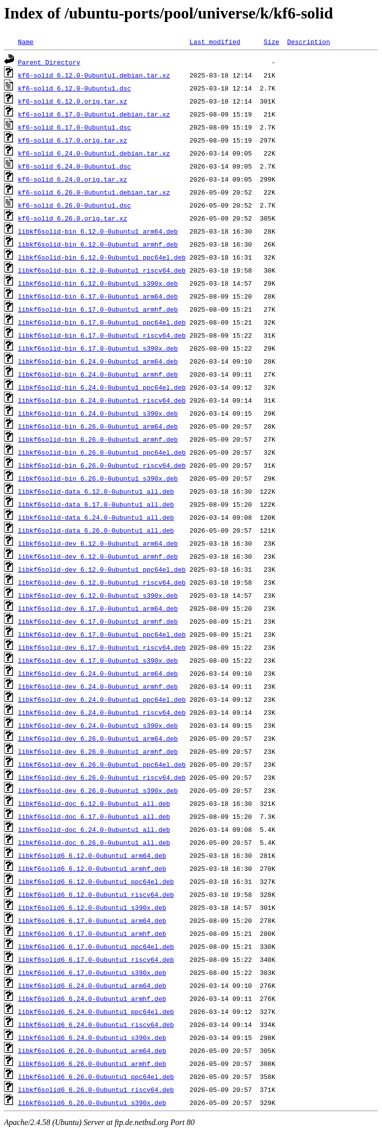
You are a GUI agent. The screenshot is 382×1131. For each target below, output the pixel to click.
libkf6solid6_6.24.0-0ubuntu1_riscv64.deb (96, 1024)
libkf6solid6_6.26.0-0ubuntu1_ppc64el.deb (96, 1076)
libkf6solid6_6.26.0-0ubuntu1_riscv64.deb (96, 1089)
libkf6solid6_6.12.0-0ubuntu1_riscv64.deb (96, 894)
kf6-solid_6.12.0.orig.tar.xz (72, 101)
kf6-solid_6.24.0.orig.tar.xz (72, 179)
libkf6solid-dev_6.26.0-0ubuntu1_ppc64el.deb (102, 764)
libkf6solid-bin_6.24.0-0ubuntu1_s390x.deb (98, 413)
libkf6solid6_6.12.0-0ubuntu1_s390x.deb (92, 907)
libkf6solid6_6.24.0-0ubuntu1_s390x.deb (92, 1037)
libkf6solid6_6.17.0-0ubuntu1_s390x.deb (92, 972)
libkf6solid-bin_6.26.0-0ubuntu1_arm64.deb (98, 426)
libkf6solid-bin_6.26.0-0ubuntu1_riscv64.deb (102, 465)
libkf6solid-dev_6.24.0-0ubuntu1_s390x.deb (98, 725)
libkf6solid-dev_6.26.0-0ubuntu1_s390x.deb (98, 790)
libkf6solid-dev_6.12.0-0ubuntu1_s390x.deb (98, 595)
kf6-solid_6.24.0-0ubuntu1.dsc (74, 166)
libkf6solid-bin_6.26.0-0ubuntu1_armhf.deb (98, 439)
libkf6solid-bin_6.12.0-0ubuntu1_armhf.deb (98, 244)
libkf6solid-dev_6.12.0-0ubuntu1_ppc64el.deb (102, 569)
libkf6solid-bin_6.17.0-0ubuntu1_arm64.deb (98, 296)
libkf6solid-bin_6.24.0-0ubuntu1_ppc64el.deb (102, 387)
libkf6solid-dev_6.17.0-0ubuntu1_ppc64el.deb (102, 634)
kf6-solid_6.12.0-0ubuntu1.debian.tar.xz (94, 75)
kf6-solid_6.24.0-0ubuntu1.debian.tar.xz (94, 153)
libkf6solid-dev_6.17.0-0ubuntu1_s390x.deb (98, 660)
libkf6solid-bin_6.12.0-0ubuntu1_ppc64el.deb (102, 257)
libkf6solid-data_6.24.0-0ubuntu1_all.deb (96, 517)
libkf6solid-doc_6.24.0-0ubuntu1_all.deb (94, 829)
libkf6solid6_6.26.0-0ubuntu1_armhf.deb (92, 1063)
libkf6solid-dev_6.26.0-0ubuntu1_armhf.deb (98, 751)
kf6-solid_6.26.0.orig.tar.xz (72, 218)
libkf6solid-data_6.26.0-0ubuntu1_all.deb (96, 530)
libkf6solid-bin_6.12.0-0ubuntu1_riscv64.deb (102, 270)
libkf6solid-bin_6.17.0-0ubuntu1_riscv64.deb (102, 335)
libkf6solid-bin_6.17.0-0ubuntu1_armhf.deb (98, 309)
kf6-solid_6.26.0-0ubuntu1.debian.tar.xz (94, 192)
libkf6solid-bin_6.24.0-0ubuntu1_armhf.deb (98, 374)
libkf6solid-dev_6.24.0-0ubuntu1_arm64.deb (98, 673)
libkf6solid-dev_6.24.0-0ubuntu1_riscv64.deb (102, 712)
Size (271, 41)
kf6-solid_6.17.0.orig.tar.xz (72, 140)
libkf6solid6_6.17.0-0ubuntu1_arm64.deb (92, 920)
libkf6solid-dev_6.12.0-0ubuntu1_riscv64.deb (102, 582)
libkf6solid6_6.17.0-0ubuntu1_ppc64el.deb (96, 946)
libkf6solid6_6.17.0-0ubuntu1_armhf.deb (92, 933)
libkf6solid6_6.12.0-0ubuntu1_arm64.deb (92, 855)
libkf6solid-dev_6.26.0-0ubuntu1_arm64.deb (98, 738)
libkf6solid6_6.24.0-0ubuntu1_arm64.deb (92, 985)
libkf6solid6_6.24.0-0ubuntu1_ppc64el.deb (96, 1011)
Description (308, 41)
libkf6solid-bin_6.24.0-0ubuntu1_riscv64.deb (102, 400)
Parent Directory (49, 62)
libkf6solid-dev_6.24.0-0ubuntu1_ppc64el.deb (102, 699)
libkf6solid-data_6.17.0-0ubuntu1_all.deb (96, 504)
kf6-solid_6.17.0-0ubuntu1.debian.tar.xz (94, 114)
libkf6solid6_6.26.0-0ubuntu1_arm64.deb (92, 1050)
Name (26, 41)
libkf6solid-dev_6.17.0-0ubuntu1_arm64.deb (98, 608)
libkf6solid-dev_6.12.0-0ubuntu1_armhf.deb (98, 556)
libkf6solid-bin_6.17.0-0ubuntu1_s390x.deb (98, 348)
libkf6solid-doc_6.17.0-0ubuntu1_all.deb (94, 816)
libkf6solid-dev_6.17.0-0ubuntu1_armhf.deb (98, 621)
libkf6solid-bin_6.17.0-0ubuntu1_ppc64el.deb (102, 322)
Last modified (215, 41)
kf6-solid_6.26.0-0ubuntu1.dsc (74, 205)
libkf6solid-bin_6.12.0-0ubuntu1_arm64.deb (98, 231)
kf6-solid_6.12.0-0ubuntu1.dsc (74, 88)
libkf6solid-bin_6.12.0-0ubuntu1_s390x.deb (98, 283)
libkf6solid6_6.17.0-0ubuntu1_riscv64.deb (96, 959)
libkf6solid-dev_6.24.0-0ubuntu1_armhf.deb (98, 686)
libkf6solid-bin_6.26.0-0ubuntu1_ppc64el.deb (102, 452)
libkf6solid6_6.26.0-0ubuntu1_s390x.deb (92, 1102)
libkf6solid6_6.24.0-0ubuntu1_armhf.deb (92, 998)
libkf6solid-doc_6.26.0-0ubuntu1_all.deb (94, 842)
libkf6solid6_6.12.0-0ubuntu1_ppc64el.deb (96, 881)
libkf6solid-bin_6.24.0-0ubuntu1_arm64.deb (98, 361)
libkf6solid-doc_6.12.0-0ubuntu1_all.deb (94, 803)
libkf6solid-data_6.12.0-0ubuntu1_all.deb (96, 491)
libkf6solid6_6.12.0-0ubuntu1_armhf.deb (92, 868)
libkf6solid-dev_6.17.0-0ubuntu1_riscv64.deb (102, 647)
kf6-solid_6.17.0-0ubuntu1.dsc (74, 127)
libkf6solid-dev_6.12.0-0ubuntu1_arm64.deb (98, 543)
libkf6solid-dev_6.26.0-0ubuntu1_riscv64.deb (102, 777)
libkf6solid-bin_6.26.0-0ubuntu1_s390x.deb (98, 478)
